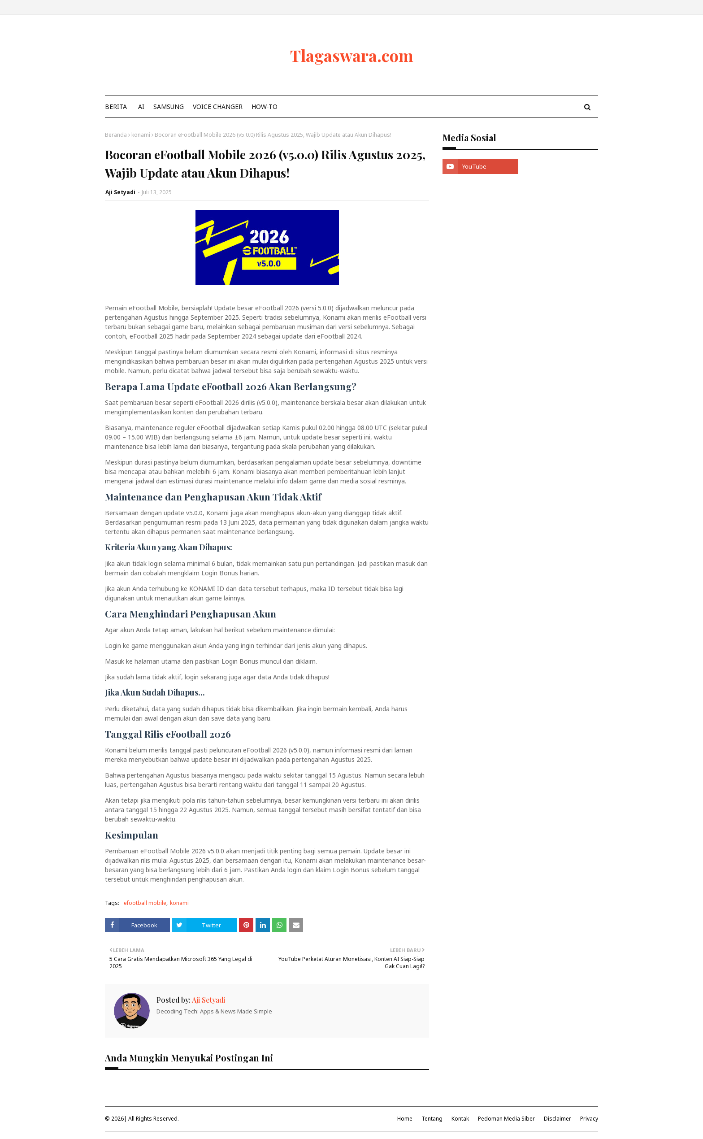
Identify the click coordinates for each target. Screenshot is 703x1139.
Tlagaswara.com (351, 55)
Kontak (460, 1118)
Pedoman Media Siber (506, 1118)
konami (140, 135)
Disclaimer (557, 1118)
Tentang (432, 1118)
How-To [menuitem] (265, 106)
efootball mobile (145, 903)
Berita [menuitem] (116, 106)
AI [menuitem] (141, 106)
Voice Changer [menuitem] (218, 106)
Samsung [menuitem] (168, 106)
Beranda (116, 135)
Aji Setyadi (120, 192)
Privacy (589, 1118)
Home (404, 1118)
